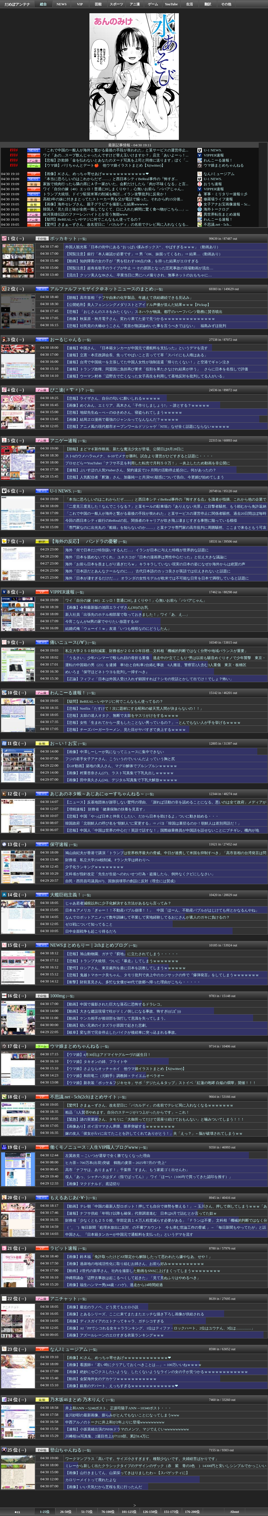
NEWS (61, 4)
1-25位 (44, 1512)
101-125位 (129, 1512)
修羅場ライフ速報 (218, 199)
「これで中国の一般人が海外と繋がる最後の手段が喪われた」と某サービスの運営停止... (115, 150)
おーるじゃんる (66, 339)
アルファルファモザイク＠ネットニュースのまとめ (102, 288)
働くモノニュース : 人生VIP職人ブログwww (94, 1147)
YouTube (171, 4)
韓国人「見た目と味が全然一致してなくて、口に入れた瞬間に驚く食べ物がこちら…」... (115, 209)
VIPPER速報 (214, 155)
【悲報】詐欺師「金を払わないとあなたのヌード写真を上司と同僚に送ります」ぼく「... (115, 160)
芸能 (98, 4)
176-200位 (192, 1512)
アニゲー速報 (63, 440)
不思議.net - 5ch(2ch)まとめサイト (83, 1096)
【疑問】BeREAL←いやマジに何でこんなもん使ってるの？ (92, 219)
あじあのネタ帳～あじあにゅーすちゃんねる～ (97, 793)
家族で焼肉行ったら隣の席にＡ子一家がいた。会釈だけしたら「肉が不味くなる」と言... (115, 184)
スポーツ (116, 4)
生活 (189, 4)
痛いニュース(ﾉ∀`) (68, 642)
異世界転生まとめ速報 (222, 214)
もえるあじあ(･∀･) (68, 1197)
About (234, 1512)
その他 (226, 4)
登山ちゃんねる (66, 1450)
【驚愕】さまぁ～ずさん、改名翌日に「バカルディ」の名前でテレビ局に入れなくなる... (115, 224)
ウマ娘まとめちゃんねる (224, 165)
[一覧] (82, 239)
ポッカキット (63, 238)
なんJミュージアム (219, 174)
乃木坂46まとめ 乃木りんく (77, 1399)
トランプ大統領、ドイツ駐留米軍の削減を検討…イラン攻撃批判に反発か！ (105, 194)
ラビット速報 (63, 1248)
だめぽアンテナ (17, 4)
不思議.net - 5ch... (217, 224)
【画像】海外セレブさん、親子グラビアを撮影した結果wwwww (95, 204)
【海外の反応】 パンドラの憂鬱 (84, 541)
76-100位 (108, 1512)
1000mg (57, 995)
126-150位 (150, 1512)
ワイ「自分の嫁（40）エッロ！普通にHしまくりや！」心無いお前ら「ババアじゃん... (113, 189)
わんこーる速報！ (218, 160)
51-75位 (87, 1512)
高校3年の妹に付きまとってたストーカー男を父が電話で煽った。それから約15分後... (113, 199)
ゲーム (153, 4)
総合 (43, 4)
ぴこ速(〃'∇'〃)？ (67, 390)
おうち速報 (213, 184)
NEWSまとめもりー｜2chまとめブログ (89, 945)
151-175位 (171, 1512)
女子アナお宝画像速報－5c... (227, 204)
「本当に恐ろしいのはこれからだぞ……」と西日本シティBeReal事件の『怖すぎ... (110, 179)
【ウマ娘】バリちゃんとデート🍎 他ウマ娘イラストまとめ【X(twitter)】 (104, 165)
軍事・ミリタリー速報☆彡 (225, 194)
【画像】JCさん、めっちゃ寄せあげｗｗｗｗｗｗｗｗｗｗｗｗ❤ (96, 174)
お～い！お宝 (63, 743)
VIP (80, 4)
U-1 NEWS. (213, 150)
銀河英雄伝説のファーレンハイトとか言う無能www (85, 214)
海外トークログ (216, 209)
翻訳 (207, 4)
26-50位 (65, 1512)
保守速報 (59, 844)
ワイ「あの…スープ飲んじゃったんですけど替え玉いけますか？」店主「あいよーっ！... (115, 155)
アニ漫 (135, 4)
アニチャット (63, 1298)
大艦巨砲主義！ (66, 894)
